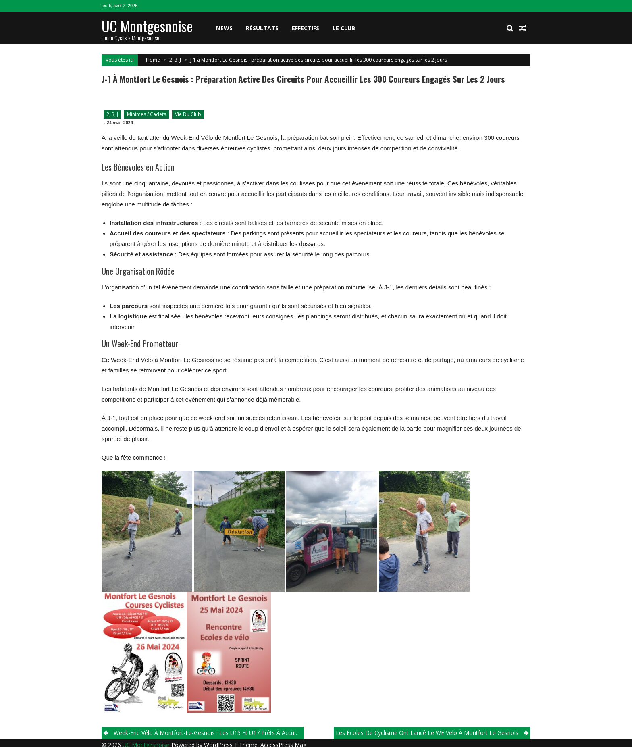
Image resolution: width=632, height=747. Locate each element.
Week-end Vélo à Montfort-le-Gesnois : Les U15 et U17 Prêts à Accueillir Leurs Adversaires (209, 733)
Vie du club (188, 114)
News (224, 28)
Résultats (262, 28)
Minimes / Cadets (146, 114)
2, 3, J (175, 59)
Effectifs (305, 28)
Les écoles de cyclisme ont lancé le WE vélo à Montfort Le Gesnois (427, 733)
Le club (344, 28)
